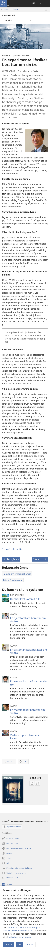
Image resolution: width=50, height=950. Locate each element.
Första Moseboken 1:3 (12, 549)
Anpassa (30, 944)
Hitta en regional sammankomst (17, 848)
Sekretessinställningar (20, 936)
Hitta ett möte (10, 843)
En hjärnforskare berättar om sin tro (28, 619)
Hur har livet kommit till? (25, 599)
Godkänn (8, 944)
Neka (19, 944)
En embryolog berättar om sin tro (28, 683)
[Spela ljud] (46, 9)
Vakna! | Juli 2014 (10, 9)
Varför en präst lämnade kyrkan (25, 736)
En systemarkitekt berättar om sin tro (28, 651)
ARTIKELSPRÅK (9, 15)
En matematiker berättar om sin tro (27, 711)
